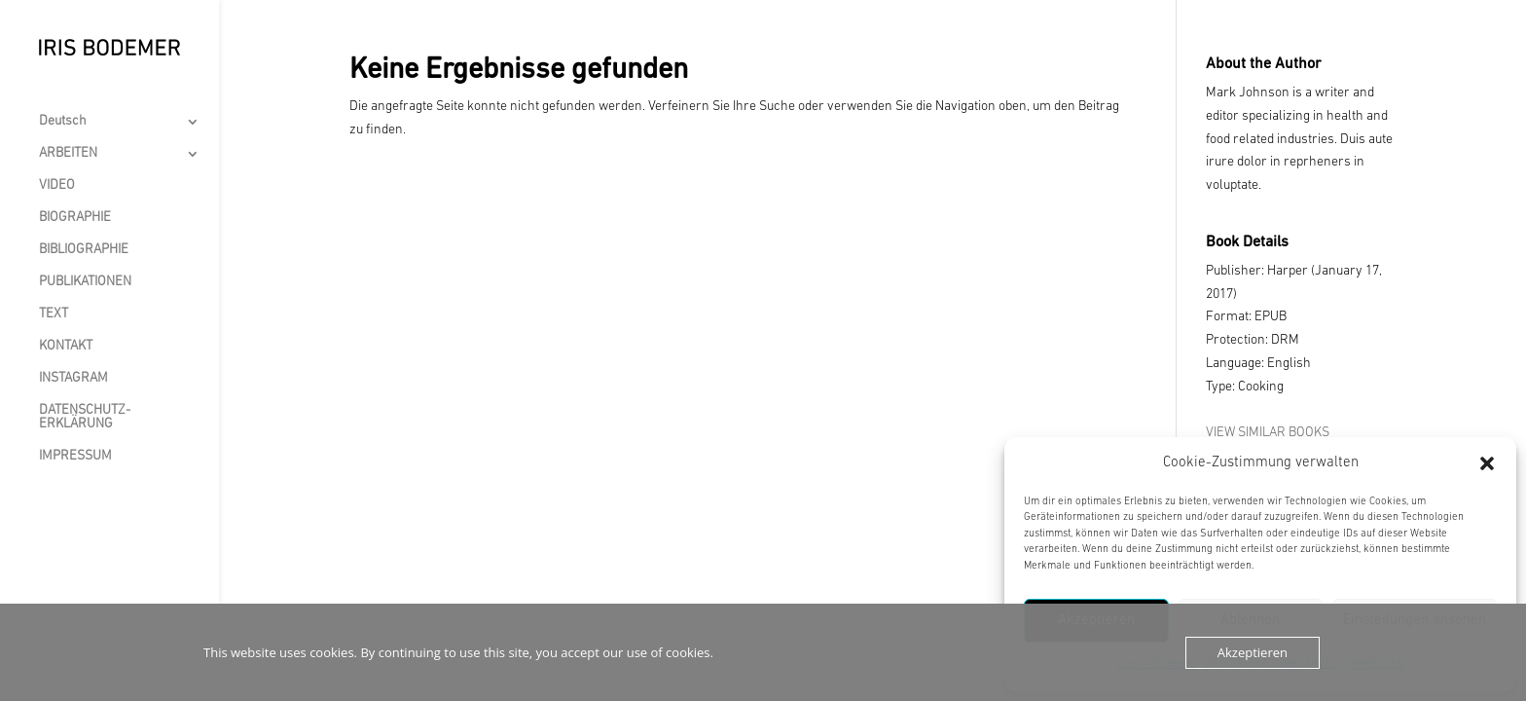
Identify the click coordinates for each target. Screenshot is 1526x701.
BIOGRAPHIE (75, 218)
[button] (1487, 463)
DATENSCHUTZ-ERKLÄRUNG (84, 417)
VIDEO (57, 186)
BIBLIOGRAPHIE (83, 250)
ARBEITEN (68, 154)
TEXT (53, 314)
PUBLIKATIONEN (85, 282)
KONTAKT (65, 346)
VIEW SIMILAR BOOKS (1267, 432)
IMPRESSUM (75, 456)
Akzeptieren (1252, 652)
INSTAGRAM (73, 379)
